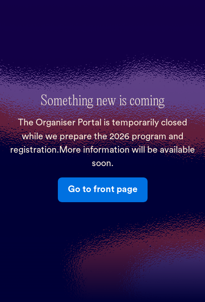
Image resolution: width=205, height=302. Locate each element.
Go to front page (103, 189)
